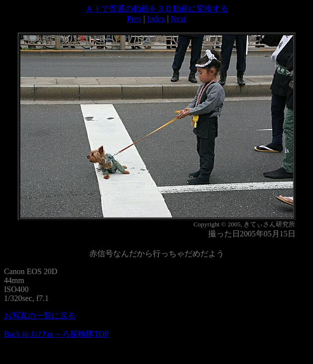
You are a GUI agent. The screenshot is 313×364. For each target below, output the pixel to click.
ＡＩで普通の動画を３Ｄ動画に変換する (156, 8)
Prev (134, 18)
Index (156, 18)
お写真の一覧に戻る (39, 315)
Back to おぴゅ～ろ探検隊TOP (56, 334)
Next (178, 18)
